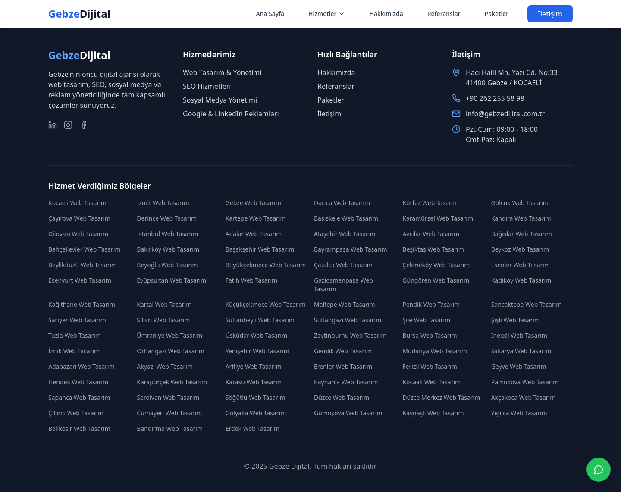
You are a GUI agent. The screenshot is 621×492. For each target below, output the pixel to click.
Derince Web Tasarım (167, 218)
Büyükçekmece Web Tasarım (266, 265)
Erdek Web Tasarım (252, 428)
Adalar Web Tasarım (254, 234)
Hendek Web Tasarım (78, 382)
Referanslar (444, 13)
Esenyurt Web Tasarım (79, 280)
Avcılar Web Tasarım (430, 234)
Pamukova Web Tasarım (525, 382)
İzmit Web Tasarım (163, 203)
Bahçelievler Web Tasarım (84, 249)
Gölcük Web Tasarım (520, 203)
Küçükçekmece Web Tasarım (266, 304)
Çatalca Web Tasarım (343, 265)
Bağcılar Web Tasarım (521, 234)
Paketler (497, 13)
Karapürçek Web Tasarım (172, 382)
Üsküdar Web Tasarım (256, 335)
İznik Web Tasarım (74, 351)
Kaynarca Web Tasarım (346, 382)
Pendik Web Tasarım (431, 304)
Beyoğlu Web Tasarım (167, 265)
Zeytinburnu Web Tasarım (350, 335)
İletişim (550, 14)
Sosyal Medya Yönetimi (220, 100)
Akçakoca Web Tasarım (523, 397)
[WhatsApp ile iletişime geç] (598, 470)
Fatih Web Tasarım (252, 280)
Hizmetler (326, 13)
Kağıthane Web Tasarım (81, 304)
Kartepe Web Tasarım (256, 218)
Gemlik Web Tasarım (343, 351)
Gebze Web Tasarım (253, 203)
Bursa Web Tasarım (429, 335)
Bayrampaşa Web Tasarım (350, 249)
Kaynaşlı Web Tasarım (433, 413)
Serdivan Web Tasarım (168, 397)
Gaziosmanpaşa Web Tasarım (343, 284)
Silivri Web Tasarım (163, 320)
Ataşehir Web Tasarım (345, 234)
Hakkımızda (386, 13)
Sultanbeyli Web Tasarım (260, 320)
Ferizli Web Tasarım (429, 366)
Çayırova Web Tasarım (79, 218)
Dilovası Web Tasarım (78, 234)
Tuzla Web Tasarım (74, 335)
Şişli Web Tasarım (515, 320)
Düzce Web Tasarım (341, 397)
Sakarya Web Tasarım (521, 351)
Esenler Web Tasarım (520, 265)
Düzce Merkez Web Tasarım (441, 397)
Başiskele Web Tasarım (346, 218)
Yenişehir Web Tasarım (257, 351)
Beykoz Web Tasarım (520, 249)
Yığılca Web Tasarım (519, 413)
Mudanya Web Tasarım (434, 351)
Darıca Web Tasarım (342, 203)
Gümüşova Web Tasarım (348, 413)
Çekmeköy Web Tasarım (436, 265)
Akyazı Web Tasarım (165, 366)
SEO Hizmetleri (207, 86)
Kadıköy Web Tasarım (521, 280)
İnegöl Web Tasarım (519, 335)
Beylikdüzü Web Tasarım (82, 265)
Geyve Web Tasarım (518, 366)
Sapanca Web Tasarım (79, 397)
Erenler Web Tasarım (343, 366)
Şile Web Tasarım (426, 320)
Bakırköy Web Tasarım (168, 249)
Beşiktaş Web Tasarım (433, 249)
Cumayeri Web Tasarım (169, 413)
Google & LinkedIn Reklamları (231, 113)
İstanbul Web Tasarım (167, 234)
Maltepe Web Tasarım (344, 304)
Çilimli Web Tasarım (76, 413)
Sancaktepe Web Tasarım (526, 304)
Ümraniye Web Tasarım (169, 335)
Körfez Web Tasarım (430, 203)
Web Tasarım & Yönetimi (222, 72)
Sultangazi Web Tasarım (347, 320)
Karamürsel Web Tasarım (437, 218)
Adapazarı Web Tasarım (81, 366)
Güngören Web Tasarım (435, 280)
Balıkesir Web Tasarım (79, 428)
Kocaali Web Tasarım (431, 382)
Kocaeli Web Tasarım (77, 203)
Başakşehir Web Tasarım (260, 249)
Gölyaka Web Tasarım (256, 413)
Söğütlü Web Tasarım (255, 397)
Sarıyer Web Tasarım (77, 320)
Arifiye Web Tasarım (254, 366)
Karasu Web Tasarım (254, 382)
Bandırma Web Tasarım (170, 428)
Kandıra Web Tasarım (521, 218)
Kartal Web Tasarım (164, 304)
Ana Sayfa (270, 13)
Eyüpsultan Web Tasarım (171, 280)
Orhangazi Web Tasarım (170, 351)
